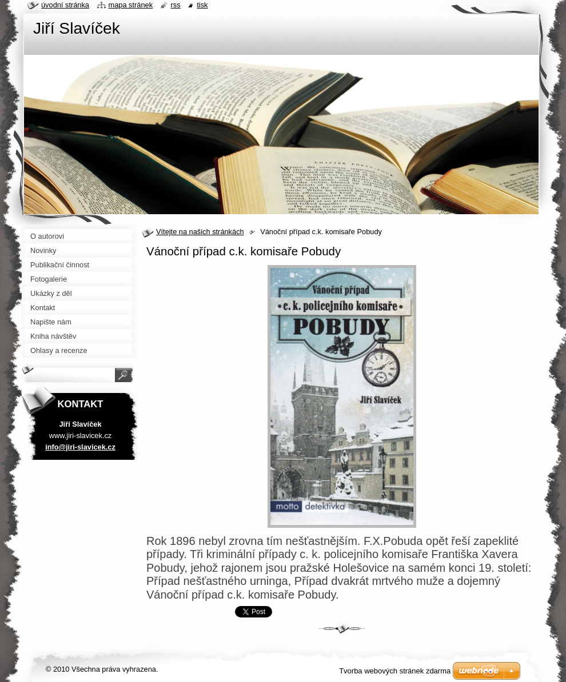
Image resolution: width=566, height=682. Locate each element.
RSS (176, 5)
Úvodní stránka (65, 5)
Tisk (202, 5)
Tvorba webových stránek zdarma (395, 671)
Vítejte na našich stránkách (200, 231)
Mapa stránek (131, 5)
